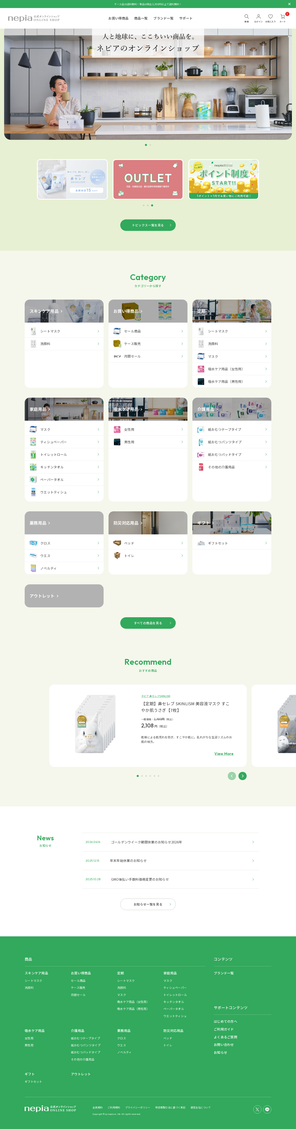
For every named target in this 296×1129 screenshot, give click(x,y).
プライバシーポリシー (137, 1107)
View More (224, 753)
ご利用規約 (114, 1107)
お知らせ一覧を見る (148, 904)
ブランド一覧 (163, 18)
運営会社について (201, 1107)
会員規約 (97, 1107)
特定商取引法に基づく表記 (170, 1107)
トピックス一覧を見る (148, 225)
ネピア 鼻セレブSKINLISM (155, 696)
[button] (144, 205)
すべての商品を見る (148, 623)
